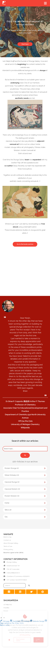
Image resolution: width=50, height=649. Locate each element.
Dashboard (15, 621)
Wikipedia (25, 428)
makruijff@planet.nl (13, 573)
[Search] (25, 455)
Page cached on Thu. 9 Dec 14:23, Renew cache (23, 623)
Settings (25, 621)
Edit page (5, 621)
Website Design (37, 621)
